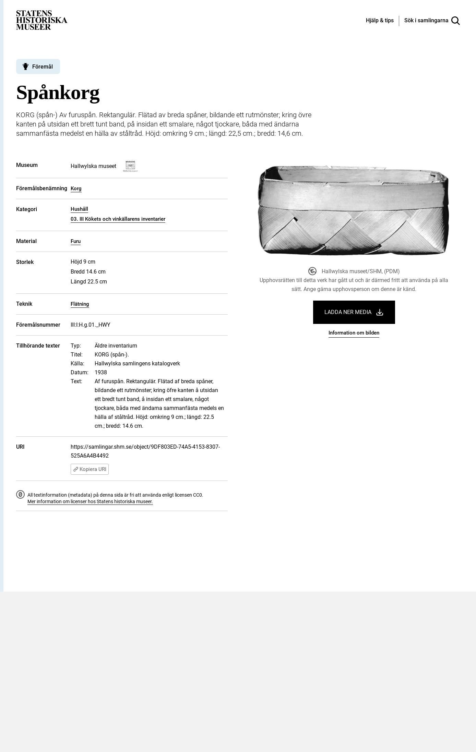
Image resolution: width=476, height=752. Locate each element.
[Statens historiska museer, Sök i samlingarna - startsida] (42, 19)
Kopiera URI (89, 469)
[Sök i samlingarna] (432, 20)
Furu (76, 241)
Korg (76, 188)
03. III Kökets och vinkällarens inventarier (118, 219)
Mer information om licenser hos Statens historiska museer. (90, 501)
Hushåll (79, 209)
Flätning (80, 304)
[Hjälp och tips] (380, 20)
